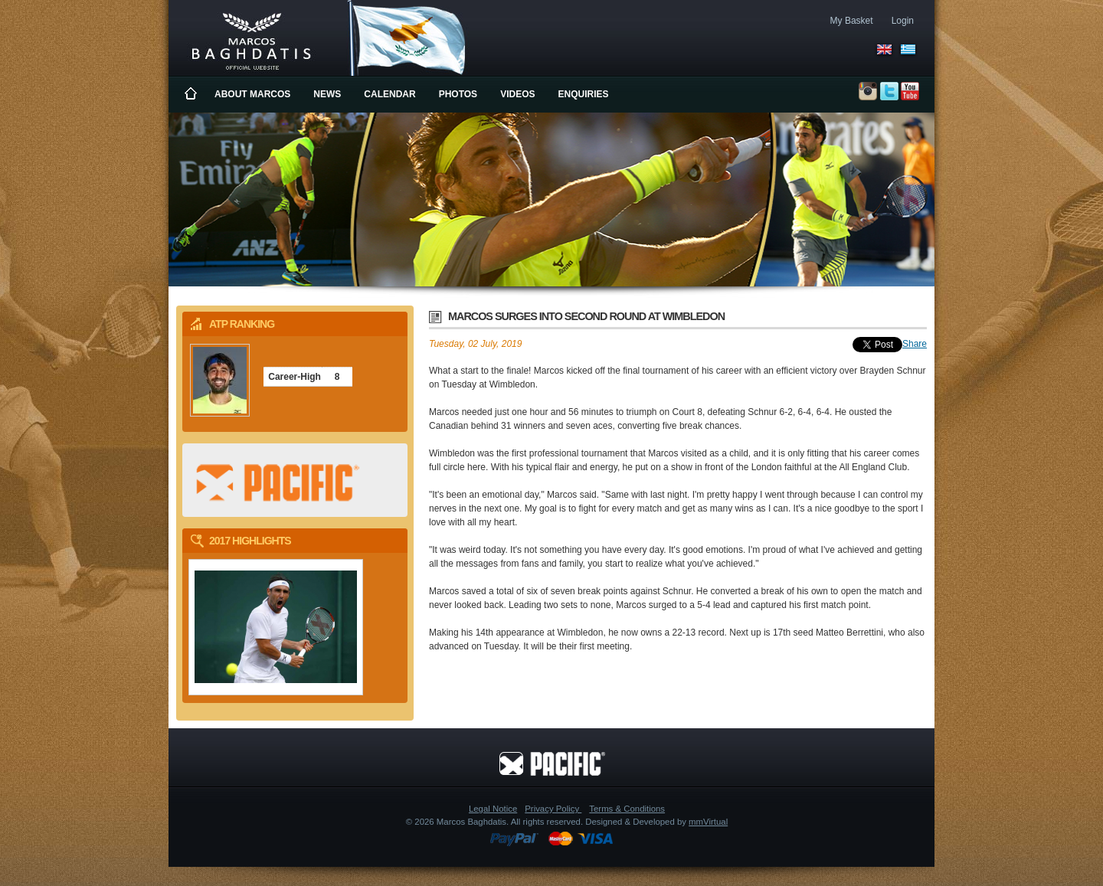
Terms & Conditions (627, 808)
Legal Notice (493, 808)
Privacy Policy (553, 808)
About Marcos (252, 94)
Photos (458, 94)
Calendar (389, 94)
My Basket (851, 20)
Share (914, 343)
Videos (517, 94)
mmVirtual (708, 821)
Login (903, 20)
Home (191, 94)
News (327, 94)
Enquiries (583, 94)
